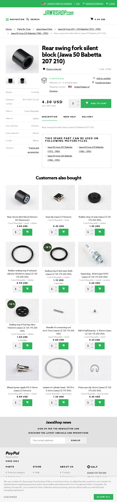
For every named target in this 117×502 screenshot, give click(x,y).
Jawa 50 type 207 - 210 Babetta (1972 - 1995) (79, 29)
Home (9, 29)
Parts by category (16, 472)
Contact (66, 472)
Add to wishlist (103, 78)
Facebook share (103, 83)
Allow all (103, 497)
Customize (10, 497)
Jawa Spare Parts (44, 29)
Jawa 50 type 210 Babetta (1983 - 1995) (29, 33)
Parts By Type (24, 29)
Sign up (76, 440)
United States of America (59, 3)
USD (78, 3)
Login (110, 3)
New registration (93, 3)
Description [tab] (49, 116)
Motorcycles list (52, 69)
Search (32, 19)
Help (37, 472)
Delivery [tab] (87, 116)
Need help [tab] (69, 116)
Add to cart (98, 103)
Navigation (15, 19)
